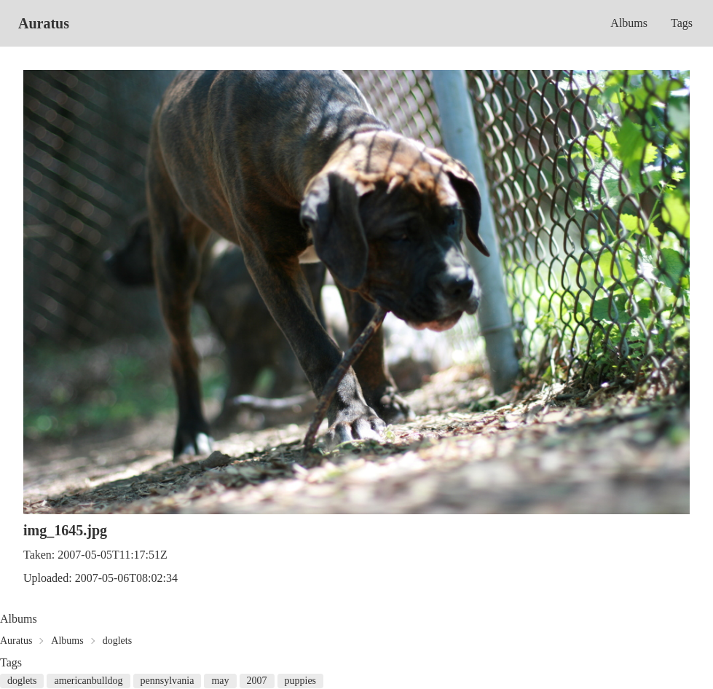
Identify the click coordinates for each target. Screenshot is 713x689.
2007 (257, 680)
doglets (117, 640)
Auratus (43, 23)
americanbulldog (88, 680)
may (220, 680)
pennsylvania (167, 680)
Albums (628, 23)
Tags (682, 23)
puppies (301, 680)
